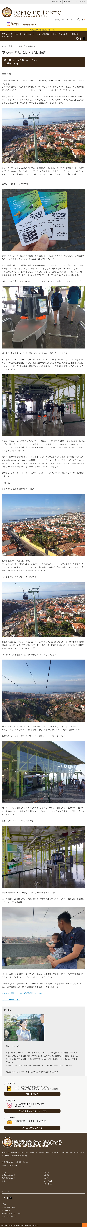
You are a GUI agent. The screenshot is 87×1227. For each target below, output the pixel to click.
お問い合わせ (7, 35)
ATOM (8, 1210)
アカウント (56, 2)
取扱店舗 (75, 33)
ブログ (4, 1204)
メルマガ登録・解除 (8, 1207)
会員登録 (81, 2)
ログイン (68, 2)
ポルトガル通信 (43, 33)
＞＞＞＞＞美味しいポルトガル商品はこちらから (22, 993)
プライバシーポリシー (9, 1216)
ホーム (4, 46)
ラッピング (63, 33)
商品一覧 (18, 33)
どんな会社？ (7, 33)
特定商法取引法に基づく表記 (11, 1213)
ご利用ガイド (29, 33)
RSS (3, 1210)
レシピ (54, 33)
